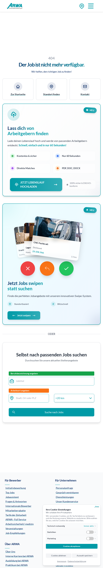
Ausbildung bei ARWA (17, 560)
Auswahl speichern (85, 556)
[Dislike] (28, 268)
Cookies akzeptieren (71, 546)
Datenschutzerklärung (77, 561)
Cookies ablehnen (58, 556)
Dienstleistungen (65, 496)
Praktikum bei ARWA (16, 565)
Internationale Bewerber (18, 506)
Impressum (61, 561)
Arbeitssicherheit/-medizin (19, 524)
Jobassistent (12, 496)
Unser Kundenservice (67, 501)
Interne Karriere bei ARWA (19, 556)
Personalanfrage (64, 488)
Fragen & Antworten (16, 501)
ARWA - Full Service (15, 519)
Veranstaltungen (14, 528)
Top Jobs (10, 492)
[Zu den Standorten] (82, 6)
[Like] (66, 268)
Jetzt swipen (23, 315)
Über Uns (10, 551)
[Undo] (47, 268)
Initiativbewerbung (15, 488)
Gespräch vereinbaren (67, 492)
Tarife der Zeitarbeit (15, 514)
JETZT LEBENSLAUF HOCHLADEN (36, 184)
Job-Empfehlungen (15, 532)
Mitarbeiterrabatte (15, 510)
